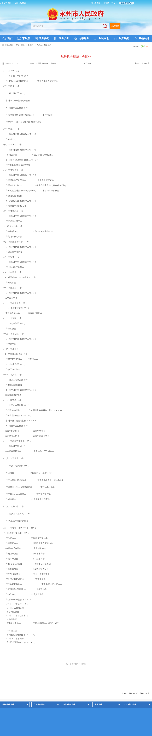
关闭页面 (144, 693)
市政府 (23, 38)
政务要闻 (42, 38)
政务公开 (61, 38)
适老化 (114, 3)
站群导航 (115, 26)
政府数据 (121, 38)
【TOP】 (124, 693)
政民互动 (101, 38)
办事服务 (81, 38)
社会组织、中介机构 (34, 45)
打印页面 (133, 693)
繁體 (107, 3)
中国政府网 (6, 3)
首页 (7, 38)
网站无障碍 (95, 3)
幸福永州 (141, 38)
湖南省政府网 (20, 3)
